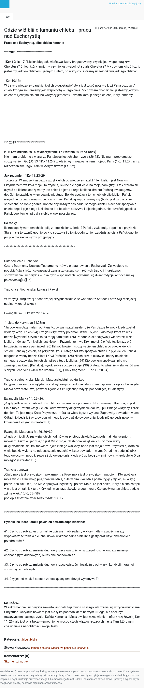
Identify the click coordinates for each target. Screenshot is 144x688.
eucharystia (81, 647)
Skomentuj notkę (16, 661)
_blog (24, 639)
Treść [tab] (6, 16)
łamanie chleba (40, 647)
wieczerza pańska (62, 647)
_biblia (33, 639)
